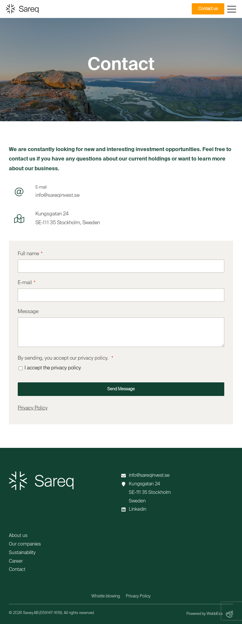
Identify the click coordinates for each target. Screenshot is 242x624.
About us (18, 535)
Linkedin (137, 509)
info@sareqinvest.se (149, 475)
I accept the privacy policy (53, 368)
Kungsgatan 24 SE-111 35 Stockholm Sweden (150, 493)
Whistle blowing (105, 596)
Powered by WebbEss (209, 614)
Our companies (25, 544)
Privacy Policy (33, 408)
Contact (17, 569)
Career (16, 561)
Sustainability (22, 553)
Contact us (208, 9)
